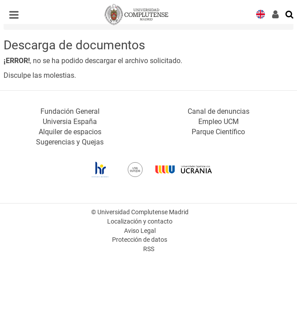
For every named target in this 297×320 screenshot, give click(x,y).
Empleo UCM (218, 121)
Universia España (70, 121)
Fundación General (70, 111)
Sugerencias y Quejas (70, 142)
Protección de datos (139, 240)
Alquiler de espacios (70, 132)
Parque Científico (218, 132)
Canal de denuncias (218, 111)
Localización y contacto (140, 221)
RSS (148, 249)
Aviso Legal (140, 231)
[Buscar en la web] (290, 13)
